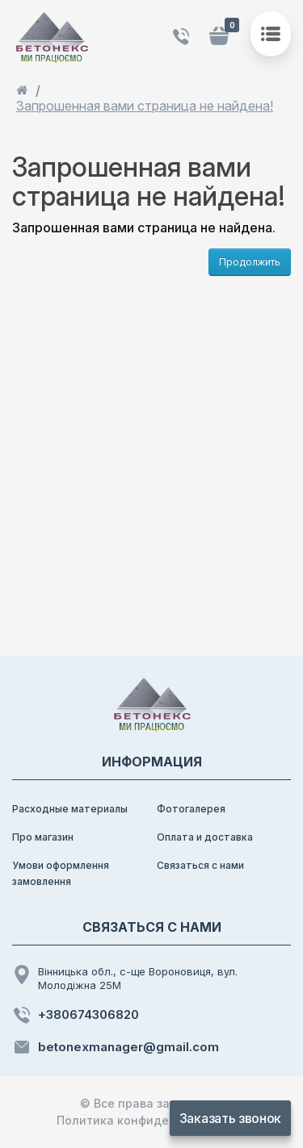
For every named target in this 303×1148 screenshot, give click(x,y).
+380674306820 (75, 1015)
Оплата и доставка (205, 837)
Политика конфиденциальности (151, 1120)
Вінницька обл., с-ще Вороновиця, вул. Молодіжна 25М (125, 978)
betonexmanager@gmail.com (115, 1047)
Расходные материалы (70, 809)
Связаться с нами (200, 865)
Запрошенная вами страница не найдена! (144, 106)
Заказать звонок (230, 1118)
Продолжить (249, 262)
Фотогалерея (191, 809)
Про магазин (43, 837)
